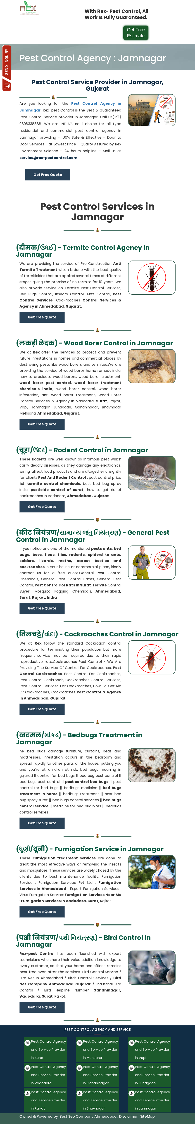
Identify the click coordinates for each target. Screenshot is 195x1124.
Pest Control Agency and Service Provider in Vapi (152, 1049)
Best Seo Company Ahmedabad (88, 1116)
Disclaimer (128, 1116)
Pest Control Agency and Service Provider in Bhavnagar (100, 1100)
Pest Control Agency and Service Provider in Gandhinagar (100, 1074)
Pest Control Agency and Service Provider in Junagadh (152, 1074)
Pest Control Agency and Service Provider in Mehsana (100, 1049)
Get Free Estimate (136, 32)
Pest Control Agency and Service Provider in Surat (48, 1049)
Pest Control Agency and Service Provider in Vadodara (48, 1074)
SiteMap (147, 1116)
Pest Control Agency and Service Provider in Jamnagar (152, 1100)
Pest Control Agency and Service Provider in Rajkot (48, 1100)
